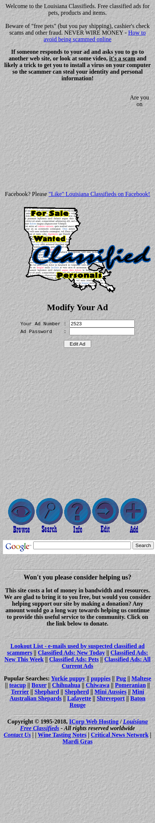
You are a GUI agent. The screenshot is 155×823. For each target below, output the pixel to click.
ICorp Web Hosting (93, 721)
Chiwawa (97, 685)
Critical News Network (119, 735)
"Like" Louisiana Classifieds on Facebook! (99, 194)
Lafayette (79, 698)
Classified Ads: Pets (74, 659)
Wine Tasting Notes (62, 735)
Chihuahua (66, 685)
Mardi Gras (77, 741)
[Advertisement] (65, 139)
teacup (17, 685)
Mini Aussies (110, 692)
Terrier (20, 692)
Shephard (46, 692)
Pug (121, 678)
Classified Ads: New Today (71, 652)
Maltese (141, 678)
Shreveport (111, 698)
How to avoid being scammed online (95, 35)
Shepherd (77, 692)
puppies (100, 678)
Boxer (38, 685)
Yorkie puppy (68, 678)
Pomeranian (130, 685)
